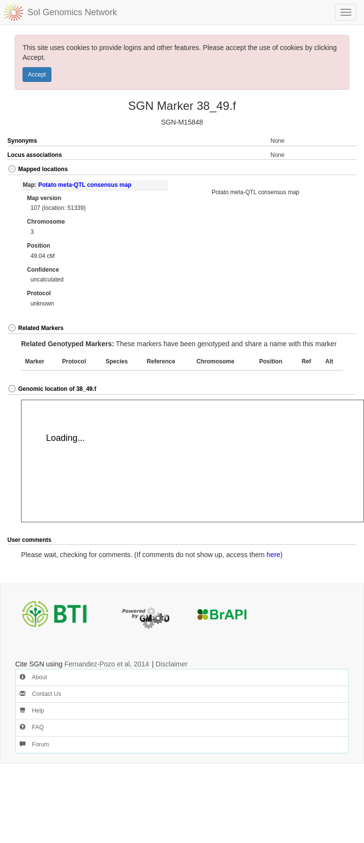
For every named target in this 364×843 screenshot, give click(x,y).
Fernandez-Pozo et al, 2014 (106, 664)
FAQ (32, 727)
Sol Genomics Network (72, 12)
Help (32, 710)
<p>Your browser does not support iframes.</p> (192, 461)
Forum (34, 744)
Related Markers (35, 328)
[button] (339, 170)
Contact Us (40, 693)
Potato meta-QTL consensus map (84, 184)
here (273, 555)
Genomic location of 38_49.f (51, 388)
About (33, 677)
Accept (37, 74)
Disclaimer (172, 664)
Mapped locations (37, 169)
